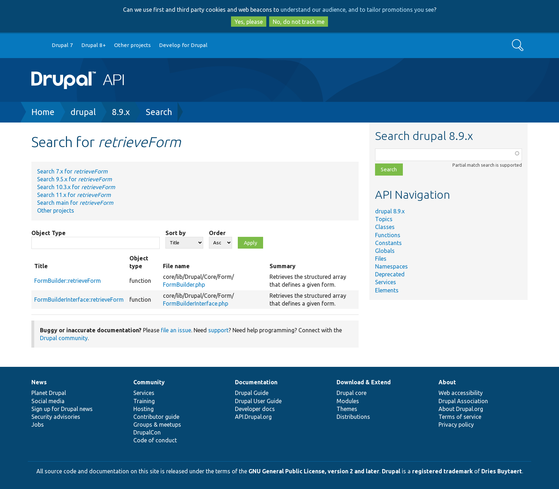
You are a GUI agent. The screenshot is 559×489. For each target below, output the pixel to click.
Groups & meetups (157, 424)
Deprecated (390, 274)
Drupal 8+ (93, 45)
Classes (385, 227)
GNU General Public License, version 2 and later (313, 471)
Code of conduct (155, 440)
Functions (387, 235)
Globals (385, 251)
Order (217, 233)
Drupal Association (463, 401)
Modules (348, 401)
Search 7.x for (72, 171)
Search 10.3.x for (76, 187)
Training (144, 401)
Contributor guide (156, 416)
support (218, 330)
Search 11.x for (74, 195)
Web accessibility (461, 393)
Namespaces (391, 266)
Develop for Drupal (183, 45)
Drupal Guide (251, 393)
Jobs (37, 424)
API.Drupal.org (253, 416)
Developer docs (255, 409)
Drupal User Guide (258, 401)
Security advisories (55, 416)
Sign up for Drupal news (62, 409)
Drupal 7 (62, 45)
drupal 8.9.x (390, 211)
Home (43, 112)
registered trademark (442, 471)
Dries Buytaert (501, 471)
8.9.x (121, 112)
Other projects (132, 45)
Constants (388, 243)
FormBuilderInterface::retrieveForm (79, 299)
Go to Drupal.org (38, 45)
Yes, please (249, 22)
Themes (347, 409)
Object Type (48, 233)
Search (159, 112)
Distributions (353, 416)
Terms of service (460, 416)
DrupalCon (147, 432)
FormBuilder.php (184, 284)
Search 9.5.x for (74, 179)
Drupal (391, 471)
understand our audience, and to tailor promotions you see (357, 9)
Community (149, 382)
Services (385, 282)
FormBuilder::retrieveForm (67, 280)
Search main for (75, 202)
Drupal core (351, 393)
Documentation (256, 382)
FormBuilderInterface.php (195, 303)
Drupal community (64, 338)
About (447, 382)
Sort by (175, 233)
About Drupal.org (461, 409)
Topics (384, 219)
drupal (83, 112)
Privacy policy (456, 424)
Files (380, 258)
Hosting (143, 409)
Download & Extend (364, 382)
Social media (48, 401)
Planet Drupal (48, 393)
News (39, 382)
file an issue (176, 330)
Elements (387, 290)
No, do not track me (298, 22)
